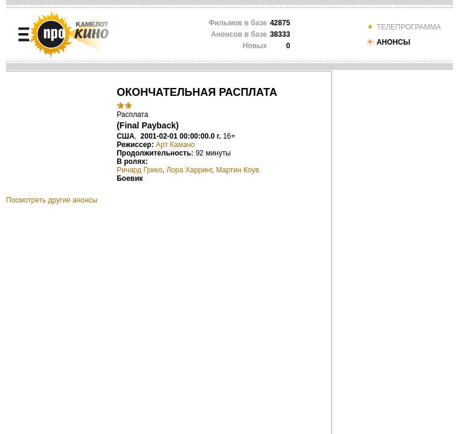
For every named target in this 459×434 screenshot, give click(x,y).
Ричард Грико (139, 170)
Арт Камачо (175, 144)
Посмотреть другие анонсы (51, 200)
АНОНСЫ (388, 42)
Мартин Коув (237, 170)
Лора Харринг (189, 170)
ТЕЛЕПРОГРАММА (403, 27)
